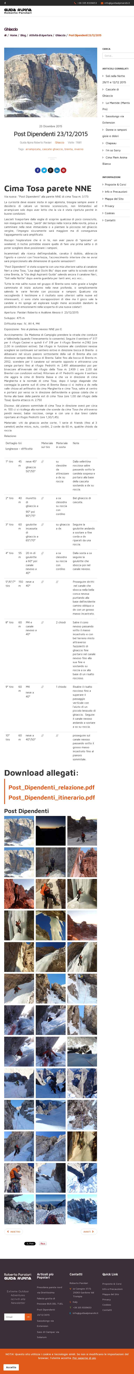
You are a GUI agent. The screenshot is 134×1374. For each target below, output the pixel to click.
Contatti (110, 220)
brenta (69, 149)
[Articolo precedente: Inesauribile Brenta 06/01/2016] (13, 1232)
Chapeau (110, 143)
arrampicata (33, 149)
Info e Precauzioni (116, 191)
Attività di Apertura (40, 35)
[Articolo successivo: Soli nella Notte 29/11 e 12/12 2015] (89, 1232)
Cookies (110, 213)
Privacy (109, 205)
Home (13, 35)
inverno (78, 149)
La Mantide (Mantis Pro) (116, 106)
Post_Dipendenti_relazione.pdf (52, 787)
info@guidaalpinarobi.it (117, 2)
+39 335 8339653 (87, 2)
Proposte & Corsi (115, 184)
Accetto (11, 1367)
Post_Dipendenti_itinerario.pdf (52, 797)
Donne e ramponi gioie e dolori (114, 133)
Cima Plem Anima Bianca (114, 160)
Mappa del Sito (114, 198)
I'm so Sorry (113, 150)
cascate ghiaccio (52, 149)
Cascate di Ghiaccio (110, 92)
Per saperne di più (84, 1358)
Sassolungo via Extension (113, 119)
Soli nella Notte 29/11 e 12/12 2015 (114, 79)
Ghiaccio (60, 35)
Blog (23, 35)
